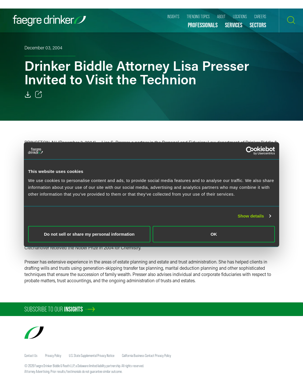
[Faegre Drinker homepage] (49, 20)
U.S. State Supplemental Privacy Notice (91, 355)
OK (214, 233)
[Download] (27, 94)
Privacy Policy (53, 355)
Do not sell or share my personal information (89, 233)
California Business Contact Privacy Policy (146, 355)
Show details (251, 216)
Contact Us (30, 355)
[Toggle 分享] (38, 94)
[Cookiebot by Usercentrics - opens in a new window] (250, 151)
